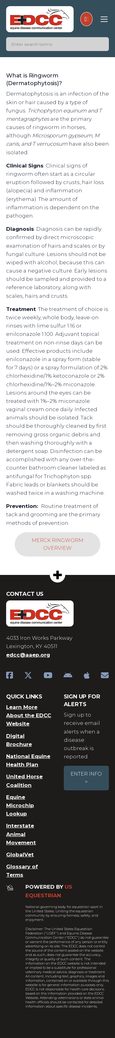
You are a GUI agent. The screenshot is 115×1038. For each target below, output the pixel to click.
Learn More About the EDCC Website (28, 715)
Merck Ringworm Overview (57, 544)
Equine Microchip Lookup (20, 805)
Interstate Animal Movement (21, 834)
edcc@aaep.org (28, 655)
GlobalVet (20, 854)
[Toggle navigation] (104, 19)
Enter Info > (86, 778)
